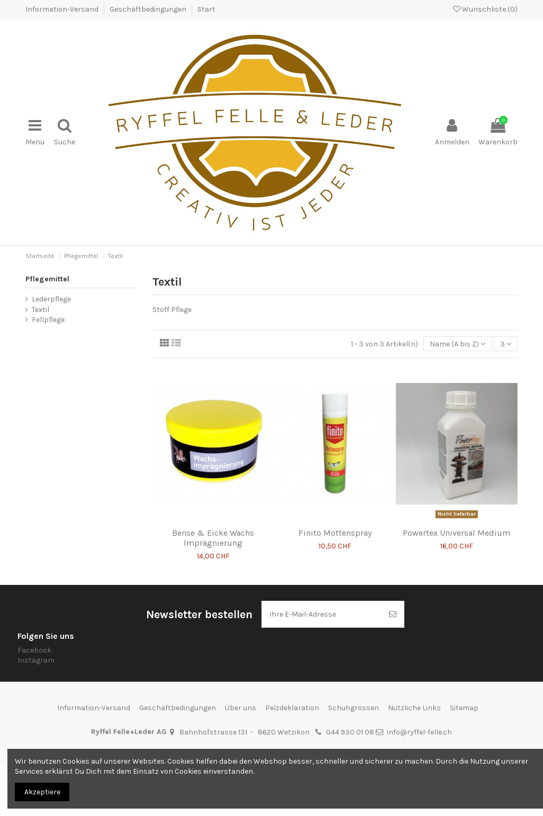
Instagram (36, 660)
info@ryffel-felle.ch (419, 732)
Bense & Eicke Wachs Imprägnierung (213, 538)
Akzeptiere (42, 791)
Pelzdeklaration (292, 707)
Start (206, 9)
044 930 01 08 (350, 732)
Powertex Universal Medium (456, 533)
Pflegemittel (47, 278)
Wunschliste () (485, 9)
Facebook (34, 650)
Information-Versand (62, 9)
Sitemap (464, 707)
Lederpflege (51, 299)
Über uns (240, 707)
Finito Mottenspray (335, 533)
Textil (40, 309)
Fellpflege (48, 319)
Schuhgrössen (353, 707)
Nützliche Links (414, 707)
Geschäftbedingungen (149, 9)
